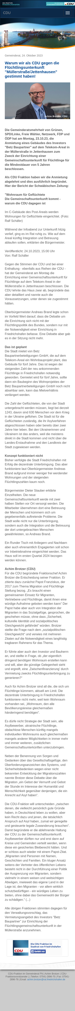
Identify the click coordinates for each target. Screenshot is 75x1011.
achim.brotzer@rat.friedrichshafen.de (46, 979)
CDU (7, 13)
